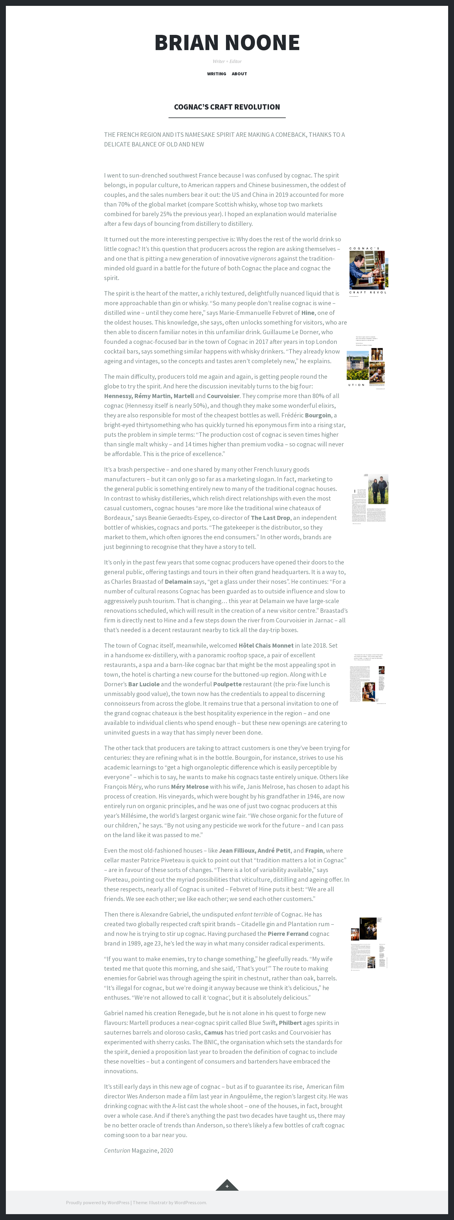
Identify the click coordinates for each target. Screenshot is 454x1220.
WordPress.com (190, 1202)
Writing (216, 73)
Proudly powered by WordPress (98, 1202)
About (239, 73)
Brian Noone (227, 42)
